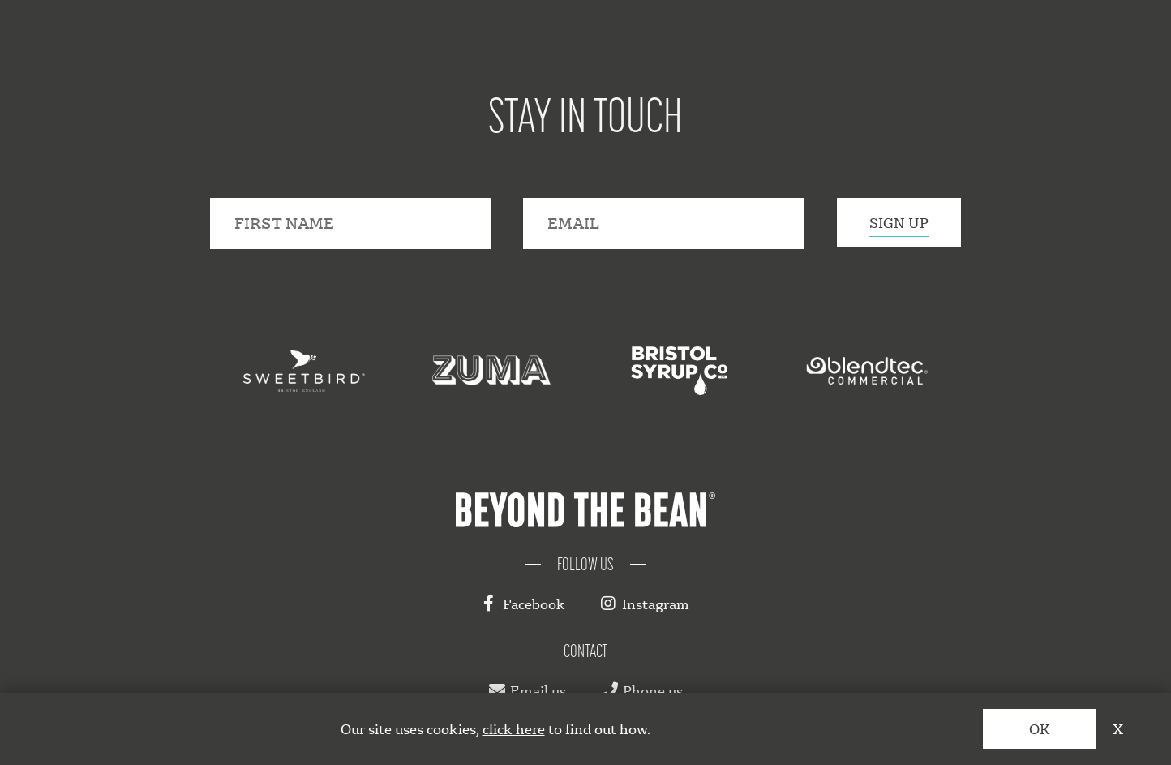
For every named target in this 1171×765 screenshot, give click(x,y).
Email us (527, 690)
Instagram (645, 604)
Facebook (523, 604)
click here (514, 729)
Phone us (642, 690)
